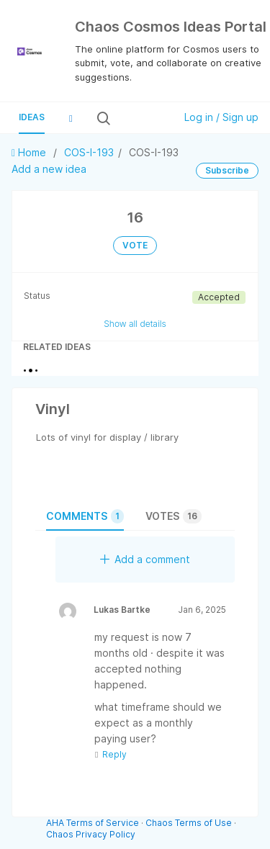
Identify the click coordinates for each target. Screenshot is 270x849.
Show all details (135, 323)
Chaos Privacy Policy (90, 834)
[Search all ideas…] (141, 118)
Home (30, 152)
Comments (85, 516)
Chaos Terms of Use (188, 822)
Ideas (32, 117)
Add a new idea (49, 169)
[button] (70, 118)
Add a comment (145, 559)
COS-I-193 (89, 152)
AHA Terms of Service (93, 822)
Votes (173, 516)
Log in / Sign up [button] (221, 117)
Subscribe (227, 170)
